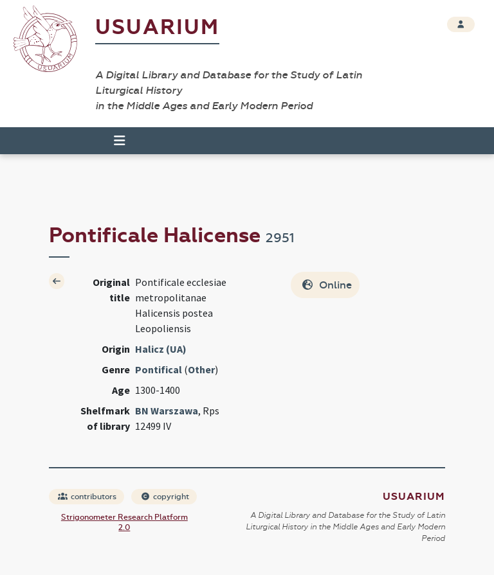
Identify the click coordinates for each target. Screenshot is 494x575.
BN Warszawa (166, 410)
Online (326, 285)
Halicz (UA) (161, 348)
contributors (87, 496)
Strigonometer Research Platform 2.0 (124, 522)
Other (201, 369)
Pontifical (158, 369)
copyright (164, 496)
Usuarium (157, 27)
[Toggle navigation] (114, 140)
